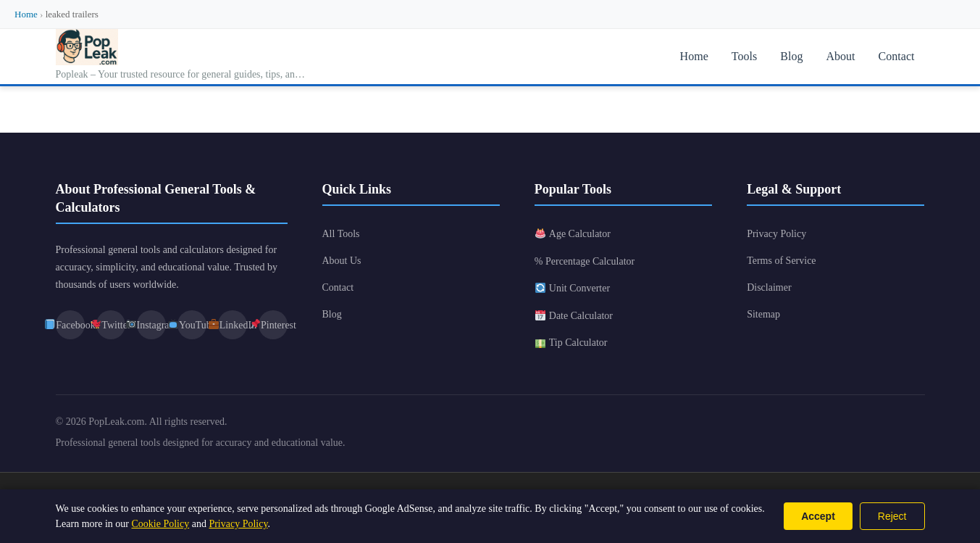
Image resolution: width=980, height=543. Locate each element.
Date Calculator (574, 315)
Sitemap (763, 314)
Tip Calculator (571, 342)
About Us (341, 260)
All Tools (341, 233)
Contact (897, 56)
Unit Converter (572, 288)
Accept (818, 516)
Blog (792, 56)
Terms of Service (781, 260)
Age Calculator (573, 233)
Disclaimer (769, 287)
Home (26, 14)
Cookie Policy (160, 523)
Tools (744, 56)
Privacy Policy (776, 233)
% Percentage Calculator (585, 261)
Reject (892, 516)
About (840, 56)
